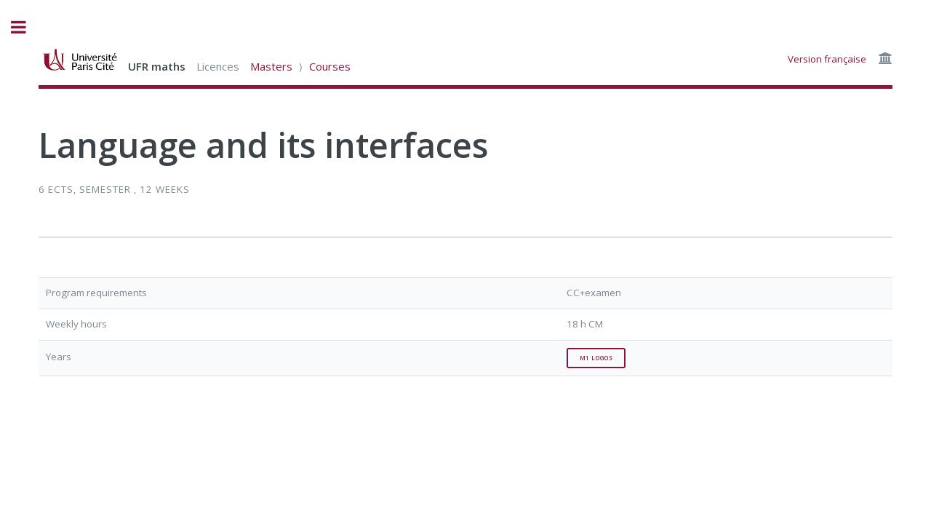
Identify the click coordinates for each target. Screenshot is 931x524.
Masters (271, 66)
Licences (217, 66)
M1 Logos (596, 358)
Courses (330, 66)
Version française (827, 59)
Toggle (26, 27)
